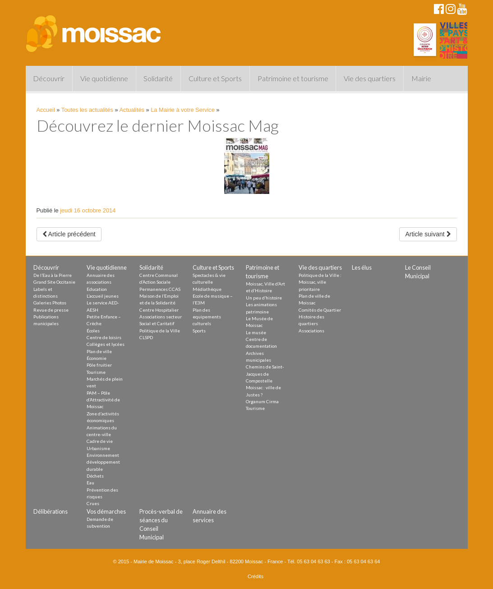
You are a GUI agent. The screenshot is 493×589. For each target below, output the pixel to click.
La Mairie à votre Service (183, 109)
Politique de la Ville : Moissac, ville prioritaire (320, 282)
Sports (199, 330)
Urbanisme (98, 448)
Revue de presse (51, 310)
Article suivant (428, 234)
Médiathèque (207, 289)
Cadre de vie (100, 441)
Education (97, 289)
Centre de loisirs (104, 337)
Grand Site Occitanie (54, 282)
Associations (311, 330)
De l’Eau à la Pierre (52, 275)
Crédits (255, 576)
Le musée (256, 332)
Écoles (93, 330)
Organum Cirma (262, 401)
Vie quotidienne (104, 78)
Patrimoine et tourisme (293, 78)
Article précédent (69, 234)
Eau (90, 482)
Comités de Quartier (320, 310)
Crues (93, 503)
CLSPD (146, 337)
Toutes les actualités (87, 109)
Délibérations (50, 511)
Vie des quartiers (370, 78)
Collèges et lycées (105, 344)
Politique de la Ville (159, 330)
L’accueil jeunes (103, 296)
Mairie (421, 78)
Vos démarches (106, 511)
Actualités (132, 109)
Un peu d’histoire (264, 297)
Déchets (95, 476)
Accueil (46, 109)
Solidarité (158, 78)
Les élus (362, 267)
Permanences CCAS (159, 289)
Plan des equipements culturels (207, 317)
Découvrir (49, 78)
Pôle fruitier (99, 365)
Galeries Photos (49, 302)
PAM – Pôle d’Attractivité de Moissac (103, 400)
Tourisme (96, 372)
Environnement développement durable (103, 462)
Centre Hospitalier (159, 310)
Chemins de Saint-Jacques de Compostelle (265, 373)
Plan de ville (99, 351)
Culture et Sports (215, 78)
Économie (96, 358)
